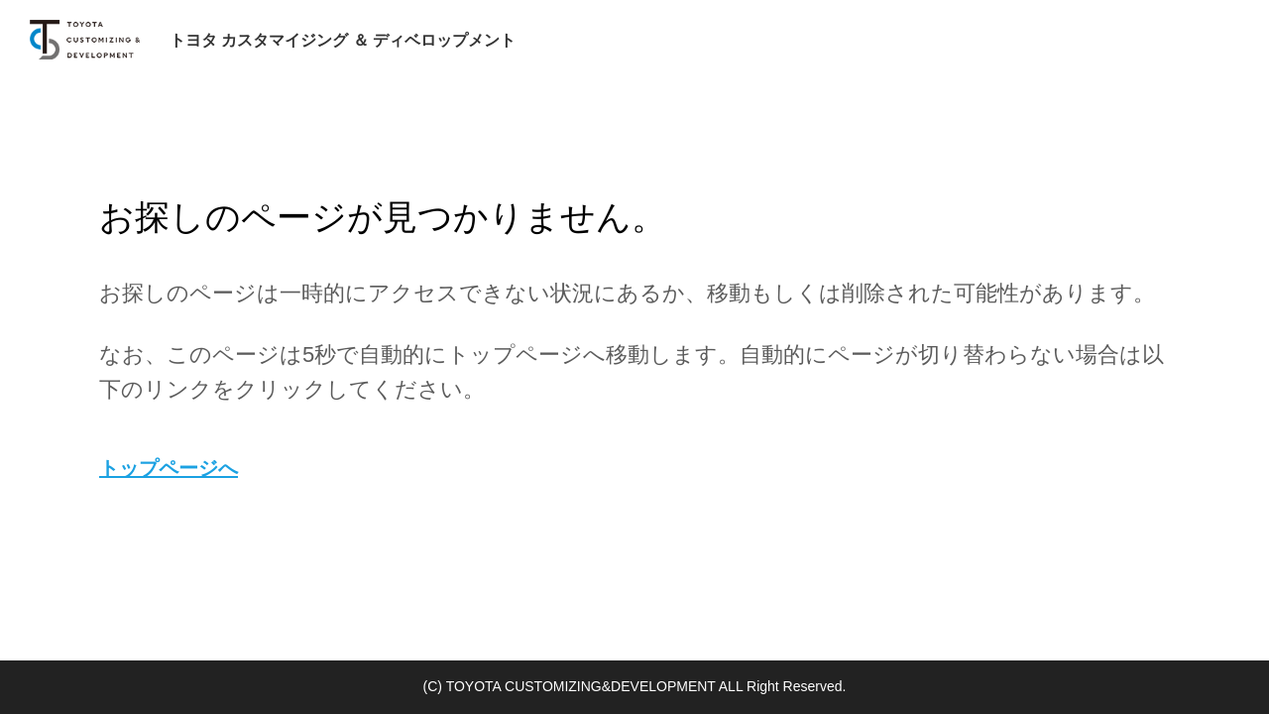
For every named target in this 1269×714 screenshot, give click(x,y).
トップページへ (168, 468)
